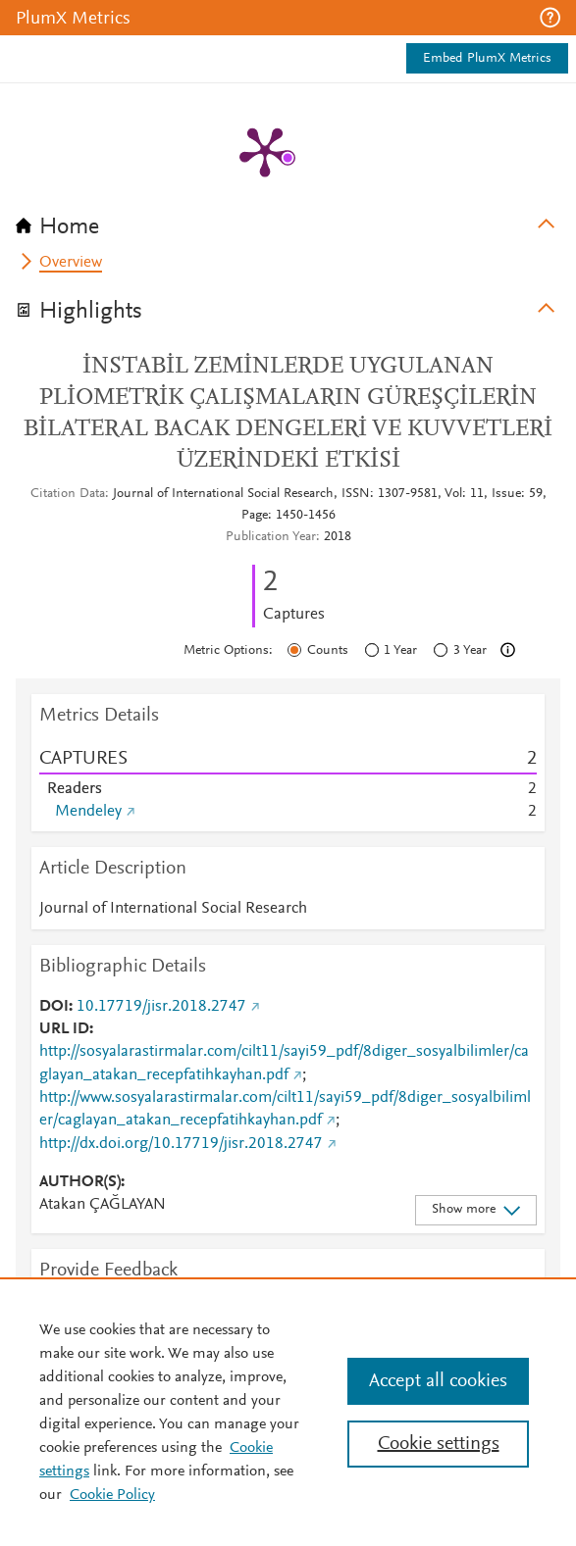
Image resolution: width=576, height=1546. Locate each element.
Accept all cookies (438, 1381)
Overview (70, 263)
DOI (54, 1007)
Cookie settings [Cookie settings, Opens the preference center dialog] (438, 1444)
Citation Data (67, 494)
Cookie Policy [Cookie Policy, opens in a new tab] (112, 1495)
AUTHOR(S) (80, 1182)
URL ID (64, 1029)
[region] (288, 1411)
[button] (550, 17)
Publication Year (271, 537)
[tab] (288, 220)
